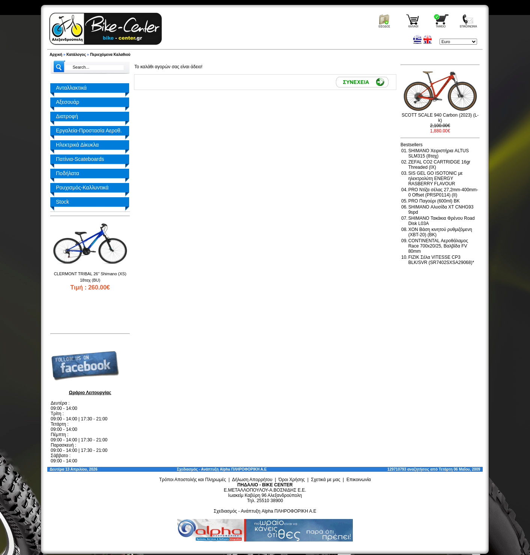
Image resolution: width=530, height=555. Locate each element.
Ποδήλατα (67, 173)
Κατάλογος (76, 54)
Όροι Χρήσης (292, 479)
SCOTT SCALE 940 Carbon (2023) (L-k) (440, 117)
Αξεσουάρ (67, 102)
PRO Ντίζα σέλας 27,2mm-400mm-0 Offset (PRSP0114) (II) (443, 192)
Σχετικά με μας (325, 479)
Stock (62, 202)
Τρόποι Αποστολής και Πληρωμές (192, 479)
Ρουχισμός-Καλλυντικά (82, 187)
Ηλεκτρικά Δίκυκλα (77, 145)
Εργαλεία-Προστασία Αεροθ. (89, 131)
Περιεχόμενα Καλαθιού (110, 54)
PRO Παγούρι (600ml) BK (434, 201)
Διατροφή (67, 116)
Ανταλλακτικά (71, 88)
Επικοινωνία (358, 479)
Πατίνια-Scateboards (80, 159)
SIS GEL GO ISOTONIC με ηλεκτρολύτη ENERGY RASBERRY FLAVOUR (435, 178)
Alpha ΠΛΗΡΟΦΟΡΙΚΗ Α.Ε (243, 469)
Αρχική (56, 54)
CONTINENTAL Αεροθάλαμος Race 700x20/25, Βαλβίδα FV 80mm (438, 246)
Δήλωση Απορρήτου (252, 479)
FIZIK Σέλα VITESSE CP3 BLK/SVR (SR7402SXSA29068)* (441, 260)
